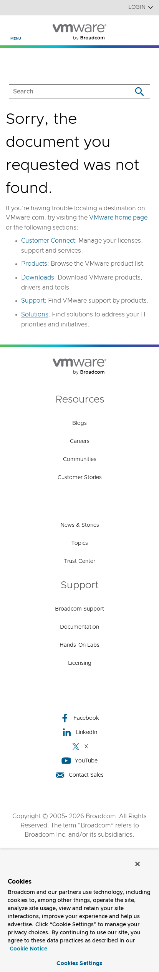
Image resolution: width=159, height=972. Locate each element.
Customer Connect (48, 241)
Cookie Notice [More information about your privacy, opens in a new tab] (28, 949)
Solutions (34, 314)
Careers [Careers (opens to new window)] (79, 441)
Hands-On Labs (79, 645)
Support (33, 301)
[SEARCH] (62, 91)
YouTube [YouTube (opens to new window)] (79, 761)
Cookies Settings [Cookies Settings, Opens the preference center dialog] (79, 963)
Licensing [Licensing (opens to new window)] (79, 663)
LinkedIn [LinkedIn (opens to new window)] (79, 732)
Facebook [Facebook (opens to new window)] (79, 718)
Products (34, 264)
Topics (79, 543)
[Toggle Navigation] (12, 27)
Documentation (79, 627)
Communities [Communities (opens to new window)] (79, 459)
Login (140, 7)
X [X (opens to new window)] (79, 746)
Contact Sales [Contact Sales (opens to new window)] (79, 775)
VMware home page (118, 218)
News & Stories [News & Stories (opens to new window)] (79, 525)
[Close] (137, 863)
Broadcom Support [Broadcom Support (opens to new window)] (79, 609)
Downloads (37, 278)
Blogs (79, 423)
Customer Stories (80, 477)
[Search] (139, 91)
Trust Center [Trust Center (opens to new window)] (79, 561)
